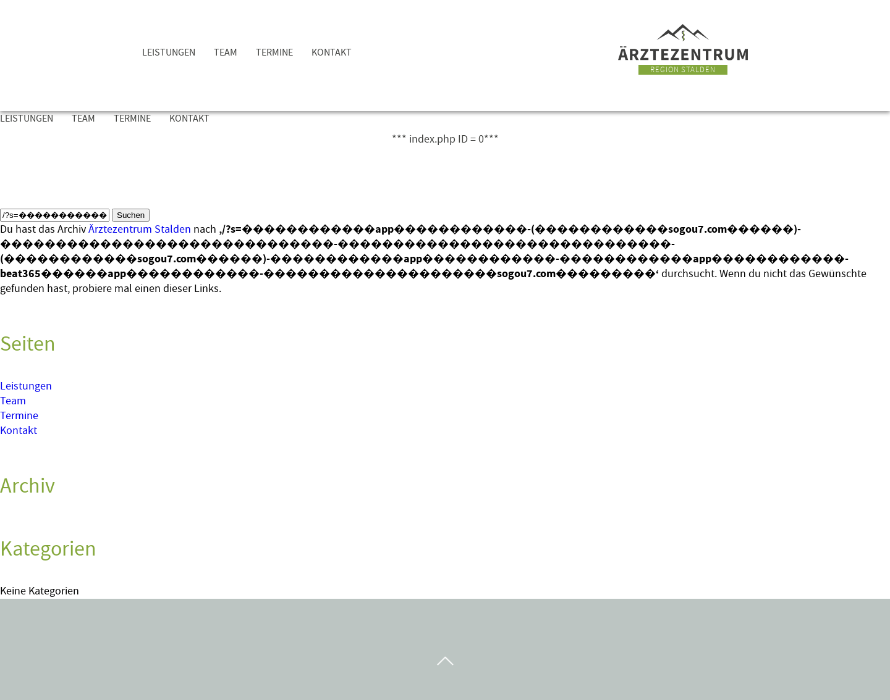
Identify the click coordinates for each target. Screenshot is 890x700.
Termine (274, 52)
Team (225, 52)
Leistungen (168, 52)
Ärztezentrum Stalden (139, 229)
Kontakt (332, 52)
